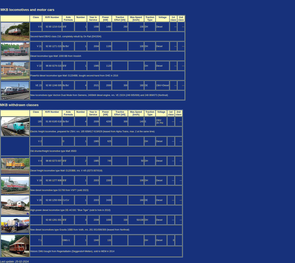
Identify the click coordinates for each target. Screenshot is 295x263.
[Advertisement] (272, 6)
